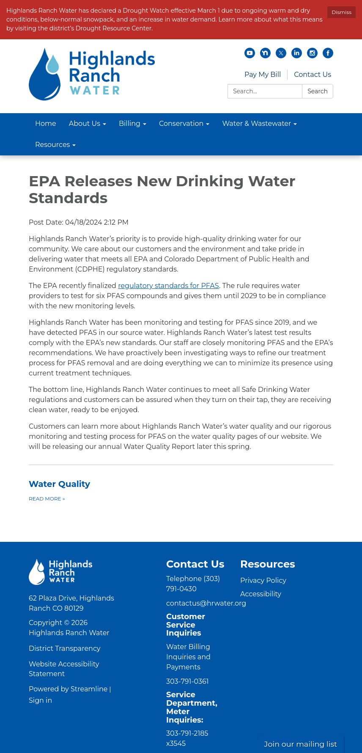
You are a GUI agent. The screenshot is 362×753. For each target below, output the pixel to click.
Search (317, 91)
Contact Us (312, 75)
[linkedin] (296, 56)
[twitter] (281, 56)
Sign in (40, 700)
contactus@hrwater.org (206, 603)
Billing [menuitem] (129, 124)
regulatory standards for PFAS (168, 286)
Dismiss (341, 12)
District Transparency (65, 648)
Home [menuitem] (45, 124)
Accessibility (260, 594)
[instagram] (312, 56)
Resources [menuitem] (52, 145)
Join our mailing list (300, 743)
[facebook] (328, 56)
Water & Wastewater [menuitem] (256, 124)
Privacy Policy (263, 580)
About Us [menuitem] (84, 124)
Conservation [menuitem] (181, 124)
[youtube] (249, 56)
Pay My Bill (262, 75)
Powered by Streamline (68, 689)
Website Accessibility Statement (64, 668)
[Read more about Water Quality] (181, 490)
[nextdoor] (265, 56)
